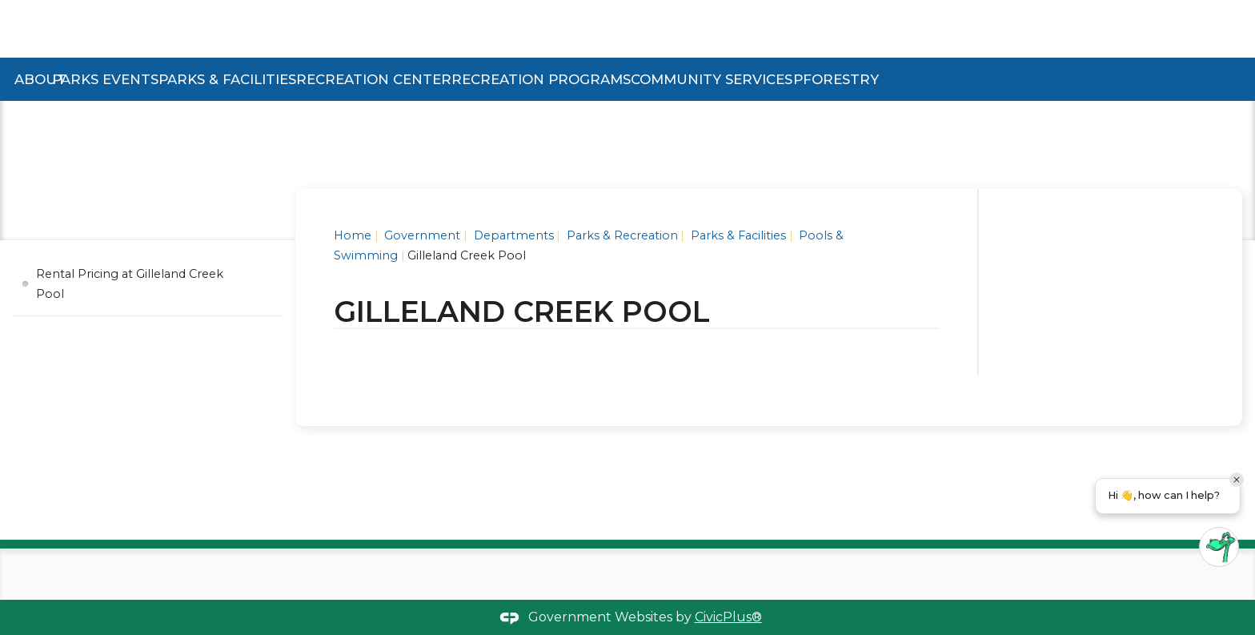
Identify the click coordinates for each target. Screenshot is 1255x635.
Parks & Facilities (227, 79)
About (40, 79)
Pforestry (836, 79)
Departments (512, 235)
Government (420, 235)
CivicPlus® (728, 617)
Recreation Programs (541, 79)
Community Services (711, 79)
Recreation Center (373, 79)
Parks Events (105, 79)
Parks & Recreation (620, 235)
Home (352, 235)
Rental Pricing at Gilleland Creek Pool (129, 283)
